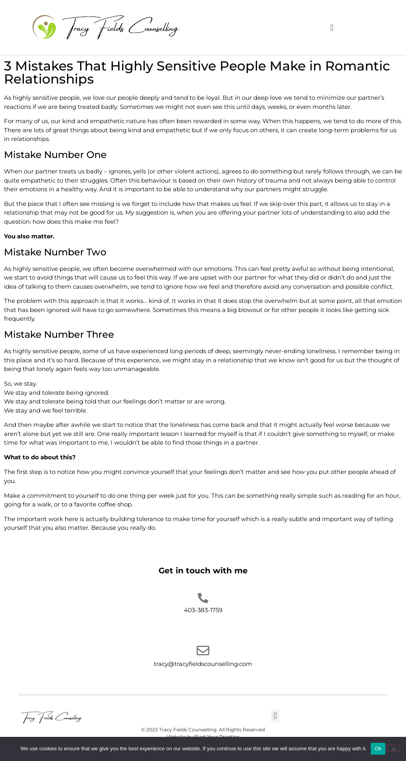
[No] (393, 748)
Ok (378, 748)
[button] (331, 27)
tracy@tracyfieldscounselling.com (203, 664)
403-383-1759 (203, 610)
